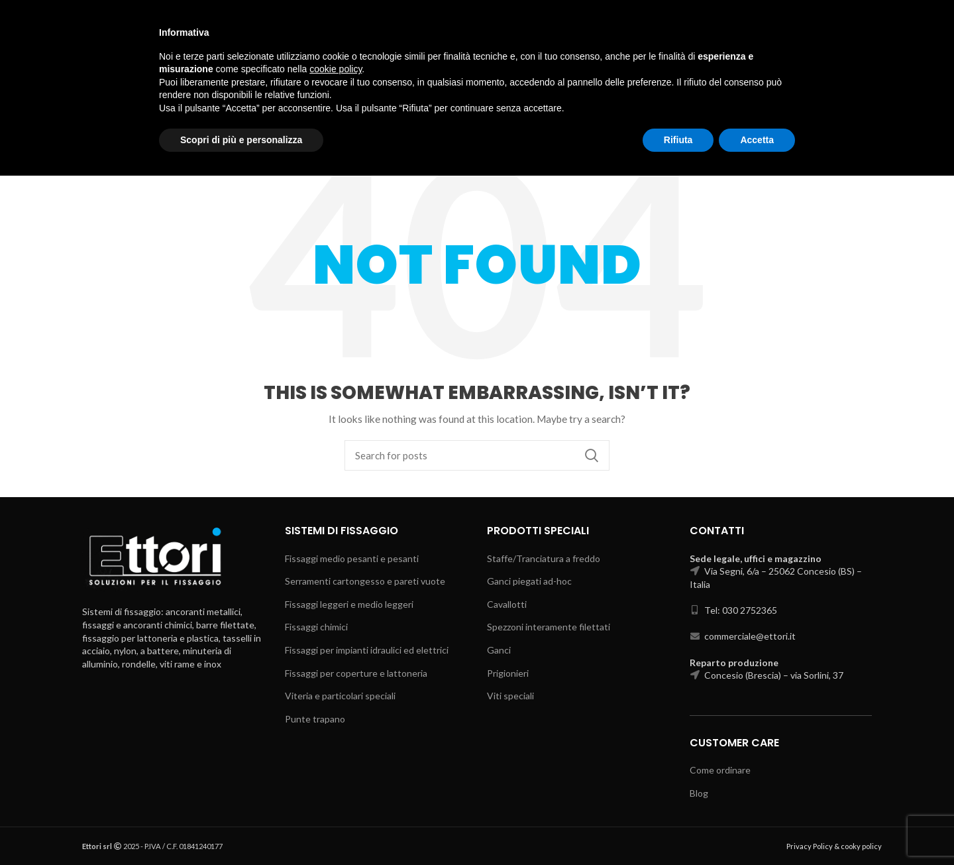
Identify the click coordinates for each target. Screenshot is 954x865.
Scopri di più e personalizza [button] (241, 828)
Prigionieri (508, 673)
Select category (767, 64)
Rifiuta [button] (678, 828)
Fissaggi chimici (316, 626)
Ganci (499, 650)
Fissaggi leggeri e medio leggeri (349, 604)
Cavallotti (507, 604)
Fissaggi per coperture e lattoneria (356, 673)
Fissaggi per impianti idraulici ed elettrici (367, 650)
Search (844, 64)
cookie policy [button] (335, 758)
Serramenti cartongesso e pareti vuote (365, 581)
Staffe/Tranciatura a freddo (543, 558)
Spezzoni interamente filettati (548, 626)
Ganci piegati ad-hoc (529, 581)
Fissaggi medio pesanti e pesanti (352, 558)
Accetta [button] (757, 828)
